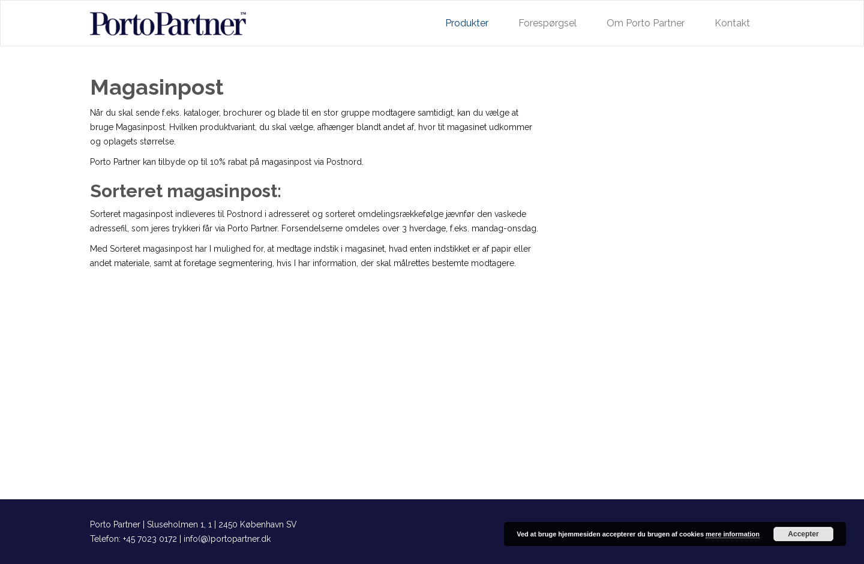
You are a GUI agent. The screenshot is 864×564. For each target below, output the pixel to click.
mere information (733, 534)
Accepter (803, 534)
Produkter (466, 23)
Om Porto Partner (646, 23)
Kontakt (732, 23)
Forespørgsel (547, 23)
